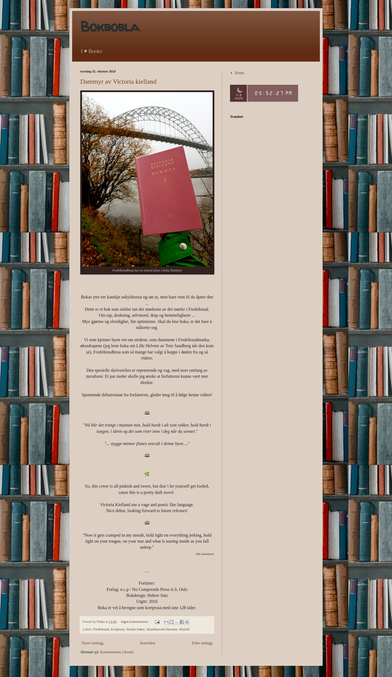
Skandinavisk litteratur (161, 629)
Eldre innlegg (202, 643)
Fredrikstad (101, 629)
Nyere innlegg (92, 643)
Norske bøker (135, 629)
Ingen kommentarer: (135, 622)
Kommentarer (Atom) (116, 652)
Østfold (184, 629)
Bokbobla (109, 26)
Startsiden (147, 643)
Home (239, 73)
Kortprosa (117, 629)
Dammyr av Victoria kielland (118, 81)
